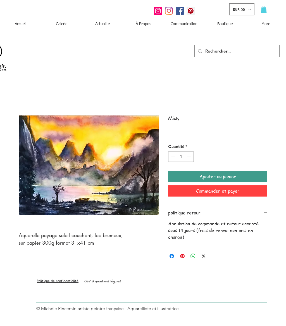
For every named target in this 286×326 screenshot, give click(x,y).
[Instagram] (169, 11)
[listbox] (241, 9)
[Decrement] (172, 157)
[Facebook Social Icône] (180, 11)
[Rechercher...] (236, 51)
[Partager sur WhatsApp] (193, 256)
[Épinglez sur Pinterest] (182, 256)
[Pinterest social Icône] (191, 11)
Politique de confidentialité (57, 280)
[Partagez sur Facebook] (171, 256)
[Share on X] (203, 256)
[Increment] (189, 157)
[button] (241, 9)
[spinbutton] (181, 157)
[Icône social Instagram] (158, 11)
